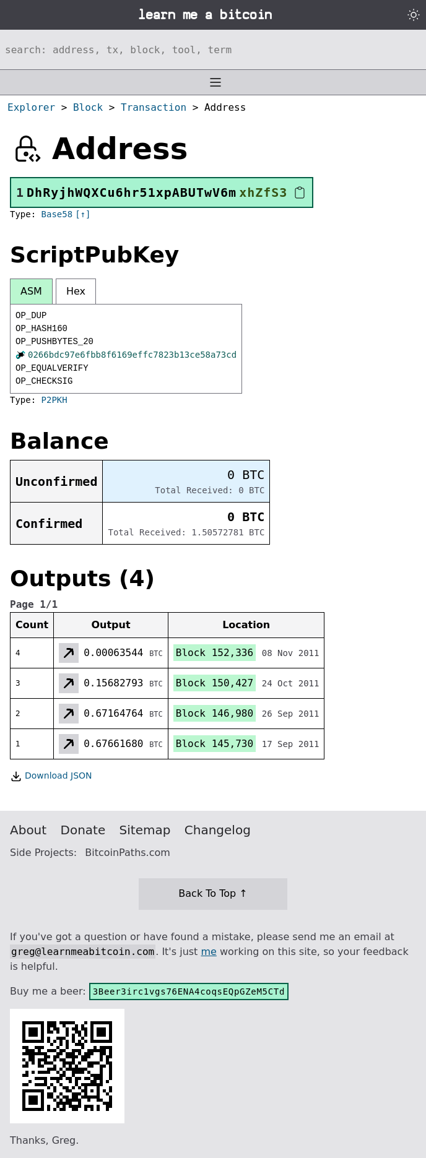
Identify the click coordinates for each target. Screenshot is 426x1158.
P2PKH (54, 400)
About (28, 830)
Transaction (153, 107)
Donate (83, 830)
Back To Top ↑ (212, 893)
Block (88, 107)
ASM (31, 291)
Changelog (218, 830)
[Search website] (213, 49)
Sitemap (145, 830)
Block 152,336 (214, 653)
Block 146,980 (214, 713)
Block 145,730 (214, 744)
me (208, 951)
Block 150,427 (214, 683)
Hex (75, 291)
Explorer (31, 107)
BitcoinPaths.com (127, 852)
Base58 (57, 214)
